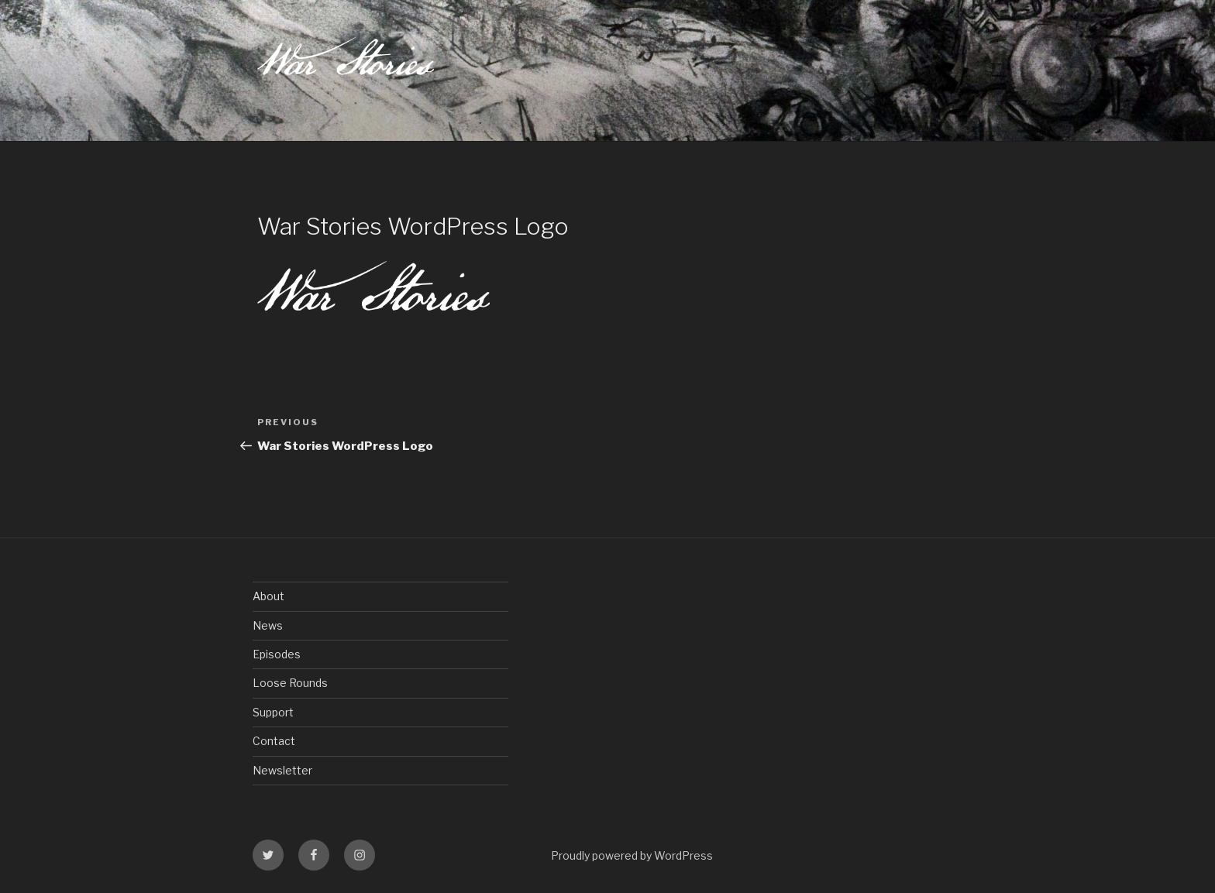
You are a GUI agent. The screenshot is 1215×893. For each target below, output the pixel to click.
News (268, 625)
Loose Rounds (290, 682)
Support (273, 712)
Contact (274, 740)
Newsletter (282, 770)
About (268, 596)
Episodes (277, 654)
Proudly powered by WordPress (632, 855)
